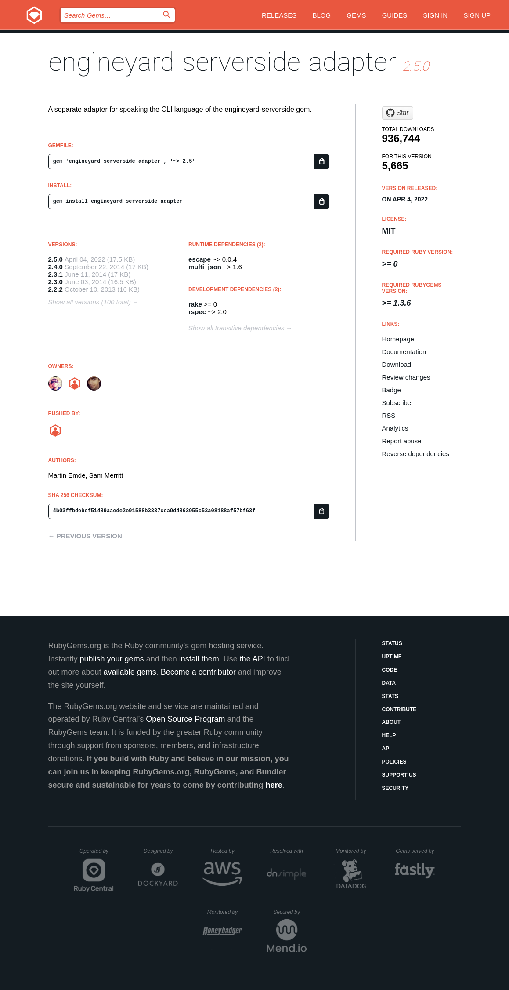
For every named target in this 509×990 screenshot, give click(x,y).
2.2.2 (55, 289)
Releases (279, 15)
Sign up (477, 15)
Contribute (399, 709)
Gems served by (415, 851)
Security (395, 788)
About (391, 722)
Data (389, 683)
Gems (356, 15)
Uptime (392, 657)
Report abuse (402, 441)
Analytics (395, 428)
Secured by (289, 912)
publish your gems (112, 658)
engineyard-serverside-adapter (222, 61)
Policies (394, 762)
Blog (321, 15)
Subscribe (397, 402)
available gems (130, 672)
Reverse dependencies (415, 453)
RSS (389, 415)
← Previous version (85, 536)
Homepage (398, 339)
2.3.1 (55, 274)
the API (252, 658)
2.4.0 (55, 266)
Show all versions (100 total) (89, 302)
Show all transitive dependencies (236, 328)
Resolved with (288, 851)
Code (389, 670)
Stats (390, 696)
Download (397, 364)
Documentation (404, 351)
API (386, 748)
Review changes (406, 377)
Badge (391, 390)
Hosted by (226, 851)
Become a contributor (198, 672)
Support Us (399, 775)
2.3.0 (55, 281)
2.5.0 (55, 259)
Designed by (161, 851)
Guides (395, 15)
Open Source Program (185, 719)
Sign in (435, 15)
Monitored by (353, 851)
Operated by (96, 854)
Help (389, 735)
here (274, 785)
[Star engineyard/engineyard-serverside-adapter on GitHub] (397, 113)
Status (392, 643)
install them (199, 658)
